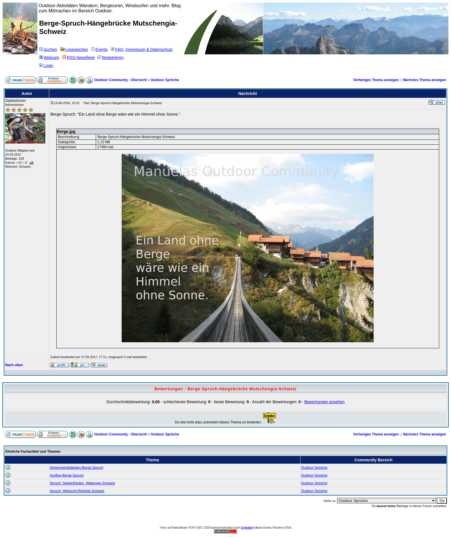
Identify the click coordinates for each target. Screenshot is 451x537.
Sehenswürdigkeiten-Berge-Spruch (76, 468)
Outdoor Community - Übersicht (120, 80)
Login (46, 65)
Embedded (247, 527)
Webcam (49, 57)
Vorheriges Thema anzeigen (376, 80)
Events (99, 49)
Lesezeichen (74, 49)
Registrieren (110, 57)
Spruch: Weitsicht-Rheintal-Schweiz (77, 491)
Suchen (48, 49)
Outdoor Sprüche (165, 80)
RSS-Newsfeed (78, 57)
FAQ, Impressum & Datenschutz (142, 49)
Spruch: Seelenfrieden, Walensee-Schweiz (82, 483)
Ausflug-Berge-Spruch (67, 475)
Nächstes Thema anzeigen (424, 80)
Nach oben (14, 365)
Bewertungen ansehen (324, 402)
